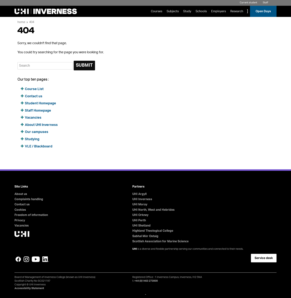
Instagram (26, 259)
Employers (218, 11)
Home (21, 22)
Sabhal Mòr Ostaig (145, 236)
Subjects (173, 11)
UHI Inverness (142, 199)
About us (20, 194)
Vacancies (33, 117)
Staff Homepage (38, 110)
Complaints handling (28, 199)
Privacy (19, 220)
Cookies (20, 209)
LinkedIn (45, 259)
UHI (134, 249)
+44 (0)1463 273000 (146, 281)
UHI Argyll (139, 194)
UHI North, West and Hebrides (153, 209)
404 (31, 22)
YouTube (36, 259)
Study (187, 11)
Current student (248, 2)
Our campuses (36, 132)
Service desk (264, 258)
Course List (34, 89)
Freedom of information (31, 215)
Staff (265, 2)
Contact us (33, 96)
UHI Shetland (141, 225)
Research (236, 11)
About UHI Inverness (41, 125)
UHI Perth (139, 220)
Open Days (263, 11)
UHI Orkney (140, 215)
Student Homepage (40, 103)
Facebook (18, 259)
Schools (201, 11)
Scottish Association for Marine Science (160, 241)
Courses (156, 11)
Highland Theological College (152, 230)
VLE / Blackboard (38, 146)
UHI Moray (139, 204)
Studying (32, 139)
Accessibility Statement (29, 288)
